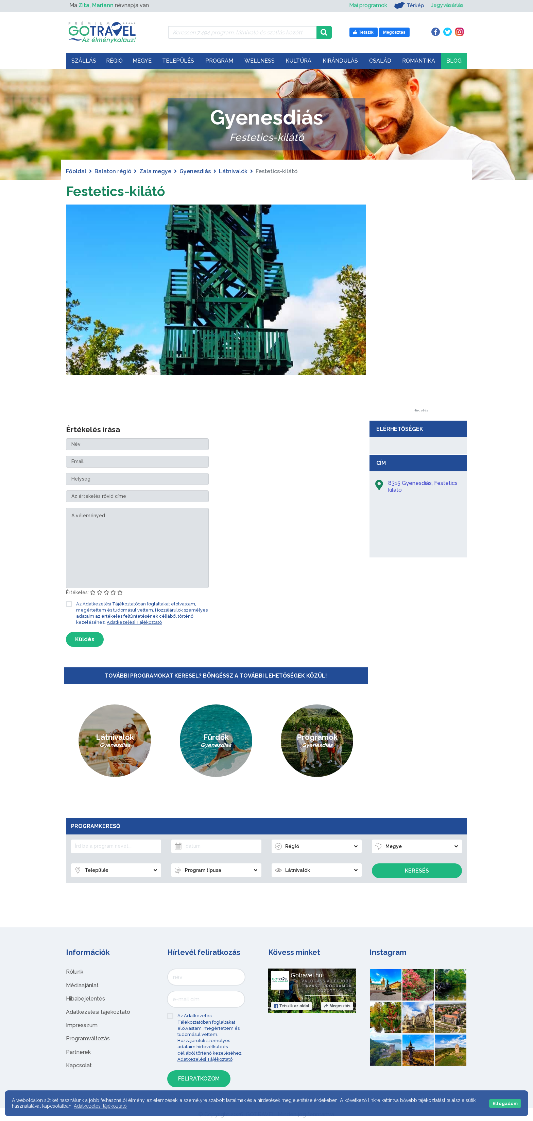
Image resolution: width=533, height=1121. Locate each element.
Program (219, 61)
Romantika (418, 61)
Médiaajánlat (82, 985)
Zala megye (155, 171)
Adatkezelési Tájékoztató (134, 622)
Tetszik (291, 1006)
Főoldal (76, 171)
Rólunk (74, 972)
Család (380, 61)
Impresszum (82, 1025)
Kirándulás (340, 61)
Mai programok (368, 5)
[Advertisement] (420, 307)
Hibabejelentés (85, 998)
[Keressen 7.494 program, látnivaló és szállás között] (242, 32)
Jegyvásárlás (447, 5)
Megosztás (337, 1006)
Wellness (259, 61)
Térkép (409, 5)
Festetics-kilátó (116, 191)
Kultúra (298, 61)
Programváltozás (88, 1038)
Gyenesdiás (195, 171)
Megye (142, 61)
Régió (114, 61)
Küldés (84, 639)
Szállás (83, 61)
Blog (454, 61)
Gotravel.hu (306, 975)
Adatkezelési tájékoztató (98, 1012)
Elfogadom (505, 1103)
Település (178, 61)
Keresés (417, 870)
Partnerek (78, 1052)
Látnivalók (233, 171)
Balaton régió (112, 171)
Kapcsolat (79, 1065)
